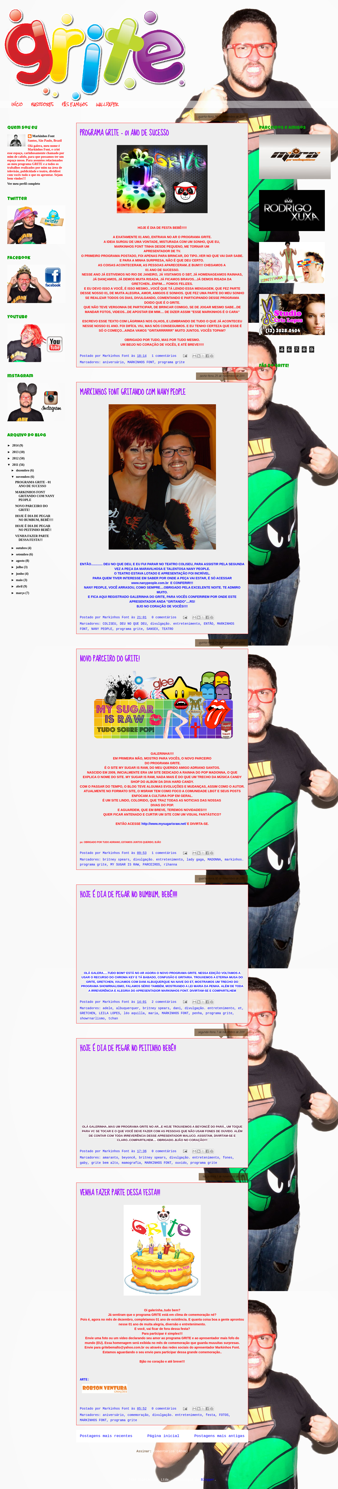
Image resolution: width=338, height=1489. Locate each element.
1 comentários (164, 356)
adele (107, 1008)
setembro (22, 554)
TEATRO (167, 629)
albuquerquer (127, 1008)
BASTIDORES (42, 104)
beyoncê (128, 1157)
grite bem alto (104, 1163)
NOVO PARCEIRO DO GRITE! (110, 659)
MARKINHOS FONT (140, 362)
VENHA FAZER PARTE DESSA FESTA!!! (120, 1193)
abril (19, 586)
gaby (84, 1163)
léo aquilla (134, 1013)
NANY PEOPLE (101, 629)
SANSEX (152, 629)
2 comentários (164, 1002)
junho (20, 573)
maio (19, 580)
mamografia (131, 1163)
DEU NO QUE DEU (133, 624)
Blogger (207, 1480)
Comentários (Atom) (171, 1451)
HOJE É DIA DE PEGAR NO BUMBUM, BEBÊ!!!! (128, 895)
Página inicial (163, 1436)
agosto (20, 560)
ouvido (180, 1163)
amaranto (110, 1157)
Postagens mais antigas (219, 1436)
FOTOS (223, 1415)
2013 (16, 452)
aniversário (113, 362)
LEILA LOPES (109, 1013)
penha (197, 1013)
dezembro (23, 470)
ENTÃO (208, 624)
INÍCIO (17, 104)
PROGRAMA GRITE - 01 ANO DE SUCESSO (124, 133)
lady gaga (195, 859)
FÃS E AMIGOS (75, 104)
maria (153, 1013)
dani (177, 1008)
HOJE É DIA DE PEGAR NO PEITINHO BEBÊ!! (128, 1048)
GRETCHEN (87, 1013)
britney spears (116, 859)
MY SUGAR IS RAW (124, 864)
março (20, 593)
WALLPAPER (107, 104)
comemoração (137, 1415)
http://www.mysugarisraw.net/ (164, 824)
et (240, 1008)
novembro (23, 476)
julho (20, 567)
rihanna (170, 864)
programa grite (171, 362)
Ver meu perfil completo (23, 183)
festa (210, 1415)
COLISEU (109, 624)
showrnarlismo (92, 1018)
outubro (21, 548)
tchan (113, 1018)
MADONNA (214, 859)
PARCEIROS (151, 864)
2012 (16, 458)
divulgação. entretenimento (175, 624)
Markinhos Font (43, 136)
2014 (16, 445)
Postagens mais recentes (106, 1436)
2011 (15, 464)
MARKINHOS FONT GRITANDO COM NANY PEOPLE (133, 392)
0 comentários (164, 617)
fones (227, 1157)
